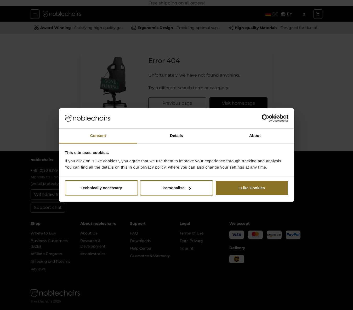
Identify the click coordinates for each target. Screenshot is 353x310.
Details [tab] (176, 135)
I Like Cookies (251, 188)
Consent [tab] (98, 135)
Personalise (177, 188)
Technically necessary (101, 188)
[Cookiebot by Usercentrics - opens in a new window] (265, 118)
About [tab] (255, 135)
